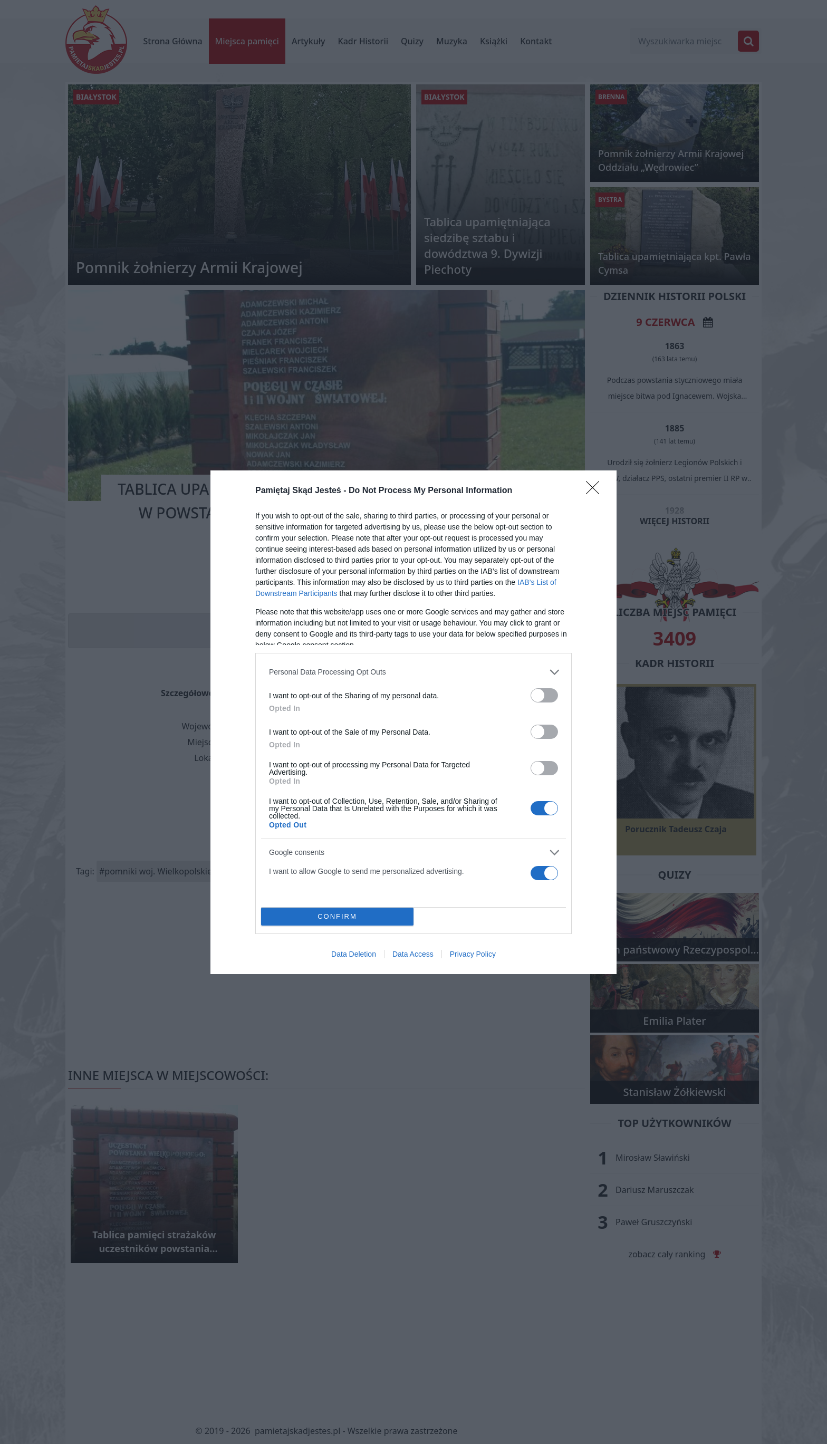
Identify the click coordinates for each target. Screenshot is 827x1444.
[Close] (596, 491)
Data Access (413, 954)
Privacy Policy (473, 954)
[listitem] (413, 672)
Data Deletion (353, 954)
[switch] (544, 695)
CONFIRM (337, 916)
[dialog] (413, 722)
